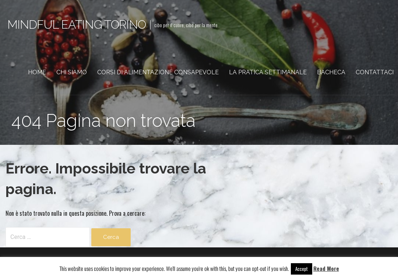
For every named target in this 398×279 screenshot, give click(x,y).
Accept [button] (301, 268)
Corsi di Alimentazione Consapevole (158, 72)
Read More (326, 268)
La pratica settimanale (268, 72)
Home (37, 72)
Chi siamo (71, 72)
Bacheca (331, 72)
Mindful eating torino (76, 24)
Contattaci (375, 72)
